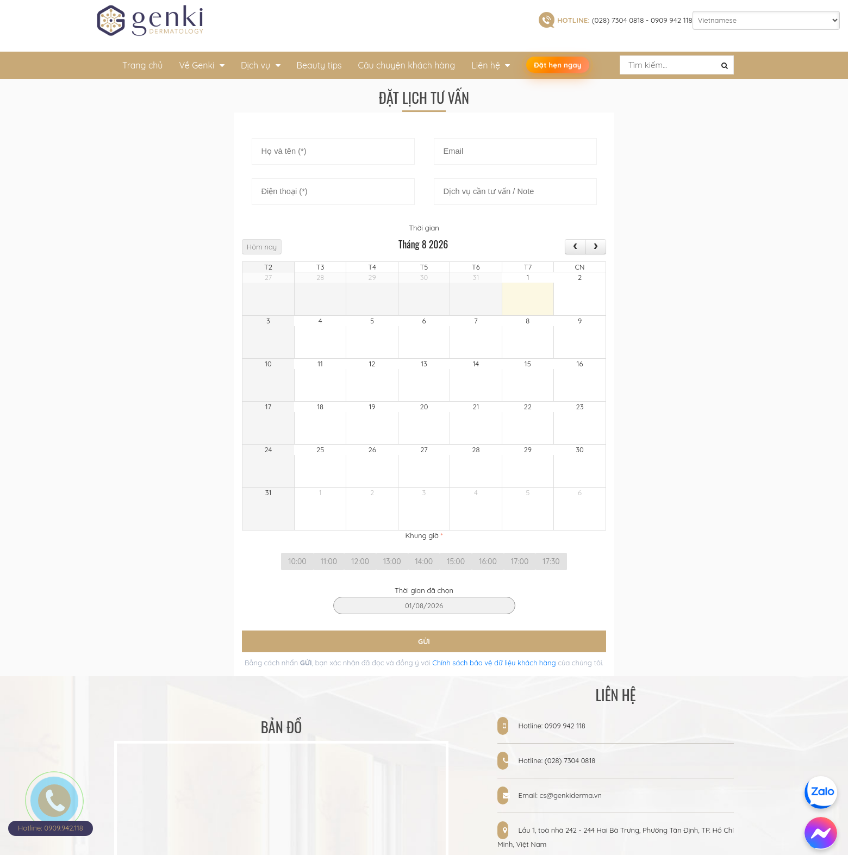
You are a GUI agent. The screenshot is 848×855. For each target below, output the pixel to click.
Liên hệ (490, 65)
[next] (595, 246)
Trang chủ (142, 65)
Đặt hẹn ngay (557, 64)
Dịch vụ (260, 65)
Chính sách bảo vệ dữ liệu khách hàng (493, 662)
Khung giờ (423, 535)
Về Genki (201, 65)
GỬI (424, 641)
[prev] (575, 246)
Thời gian (424, 227)
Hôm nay (262, 246)
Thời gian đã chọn (424, 590)
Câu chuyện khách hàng (407, 65)
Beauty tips (319, 65)
